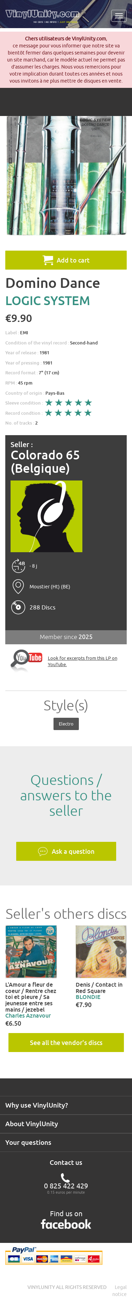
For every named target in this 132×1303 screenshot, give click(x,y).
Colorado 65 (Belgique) (45, 461)
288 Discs (43, 607)
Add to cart (66, 260)
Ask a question (66, 851)
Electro (66, 724)
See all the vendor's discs (66, 1042)
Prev (11, 951)
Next (121, 951)
